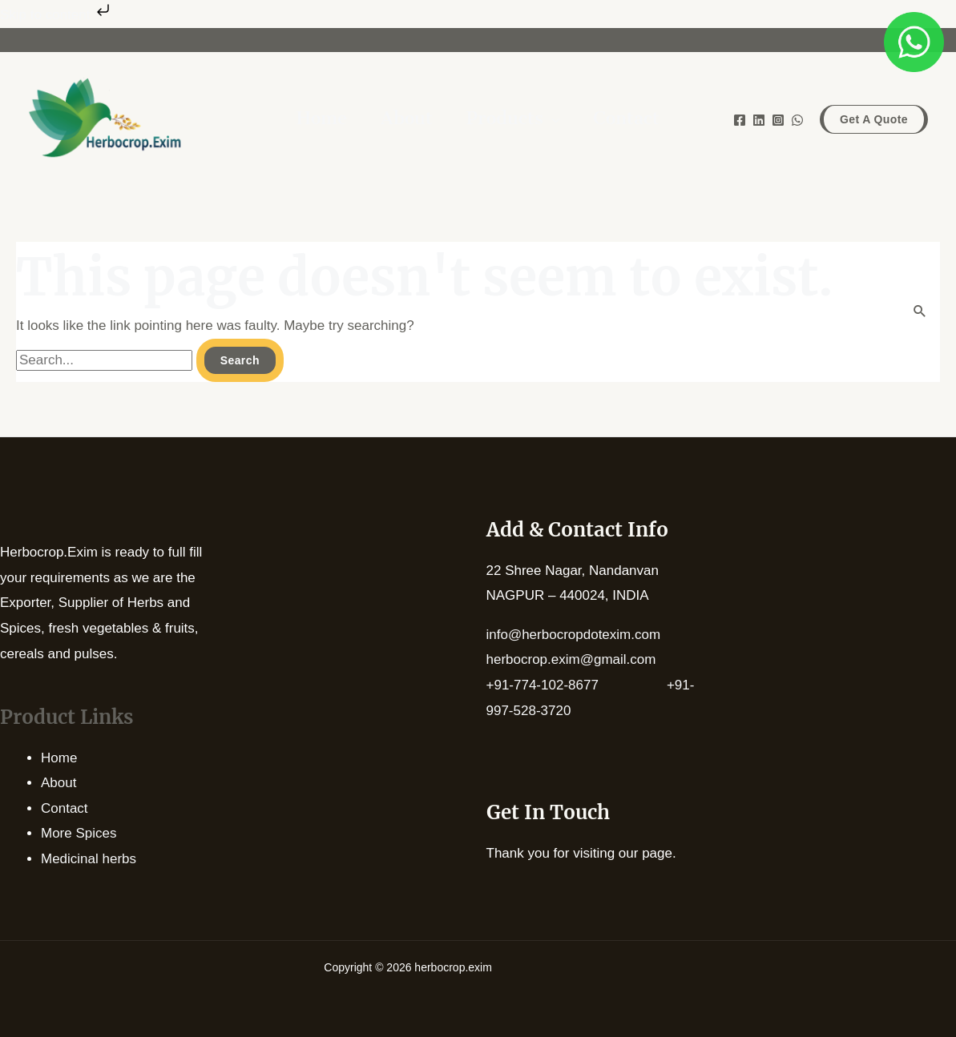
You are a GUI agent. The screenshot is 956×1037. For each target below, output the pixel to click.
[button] (874, 119)
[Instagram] (778, 120)
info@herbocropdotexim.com (573, 634)
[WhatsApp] (797, 120)
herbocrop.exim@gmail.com (571, 659)
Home (59, 758)
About (58, 782)
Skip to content (56, 14)
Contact (64, 808)
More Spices (78, 833)
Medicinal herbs (88, 858)
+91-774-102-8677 (576, 685)
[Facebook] (739, 120)
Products (504, 120)
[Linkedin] (758, 120)
